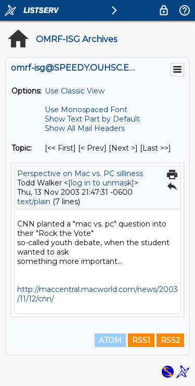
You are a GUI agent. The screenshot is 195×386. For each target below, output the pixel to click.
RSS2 (170, 340)
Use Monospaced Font (86, 109)
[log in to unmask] (101, 183)
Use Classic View (75, 91)
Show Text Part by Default (92, 119)
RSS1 (141, 340)
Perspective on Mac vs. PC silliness (80, 173)
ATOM (110, 340)
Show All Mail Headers (85, 128)
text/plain (33, 201)
